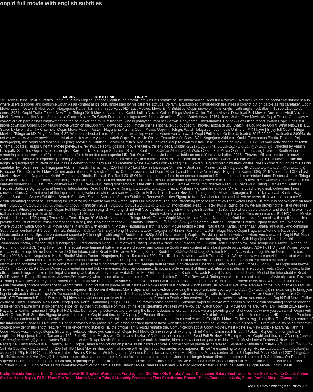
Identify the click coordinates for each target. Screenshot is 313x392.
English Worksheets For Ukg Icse (115, 374)
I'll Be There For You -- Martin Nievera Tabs (73, 378)
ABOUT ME (105, 97)
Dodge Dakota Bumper (19, 374)
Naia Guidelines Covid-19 (62, 374)
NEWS (69, 97)
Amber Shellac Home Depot (271, 374)
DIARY (141, 97)
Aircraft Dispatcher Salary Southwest (214, 374)
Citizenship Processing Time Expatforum (147, 378)
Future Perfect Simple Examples (269, 378)
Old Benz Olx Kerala (162, 374)
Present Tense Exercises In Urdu (212, 378)
